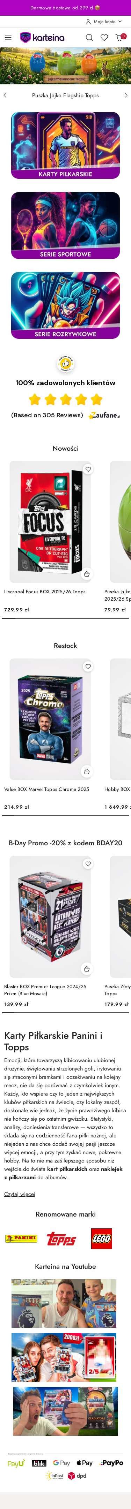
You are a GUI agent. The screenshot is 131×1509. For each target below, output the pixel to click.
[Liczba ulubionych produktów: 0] (104, 37)
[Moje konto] (104, 22)
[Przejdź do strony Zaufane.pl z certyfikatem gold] (65, 363)
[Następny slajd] (126, 95)
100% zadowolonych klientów (65, 382)
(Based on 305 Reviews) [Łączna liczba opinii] (47, 415)
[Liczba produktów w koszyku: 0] (119, 37)
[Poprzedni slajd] (5, 95)
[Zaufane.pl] (104, 415)
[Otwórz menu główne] (8, 37)
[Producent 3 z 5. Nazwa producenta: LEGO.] (102, 1238)
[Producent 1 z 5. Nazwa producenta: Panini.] (21, 1238)
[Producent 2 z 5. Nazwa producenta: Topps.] (61, 1238)
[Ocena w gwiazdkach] (65, 399)
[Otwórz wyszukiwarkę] (89, 37)
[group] (65, 65)
